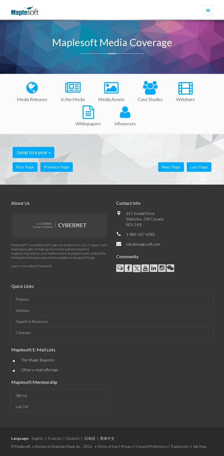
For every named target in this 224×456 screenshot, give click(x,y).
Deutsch (73, 438)
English (37, 438)
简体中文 (107, 438)
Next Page (171, 166)
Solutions (23, 310)
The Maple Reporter (38, 360)
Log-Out (22, 406)
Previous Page (56, 166)
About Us (20, 203)
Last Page (199, 166)
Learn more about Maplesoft (31, 266)
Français (55, 438)
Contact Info (128, 203)
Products (22, 299)
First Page (25, 166)
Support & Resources (32, 321)
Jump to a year (33, 152)
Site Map (199, 446)
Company (23, 332)
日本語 (89, 438)
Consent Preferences (152, 446)
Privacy (126, 446)
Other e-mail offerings (39, 369)
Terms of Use (108, 446)
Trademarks (180, 446)
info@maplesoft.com (143, 244)
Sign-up (21, 395)
